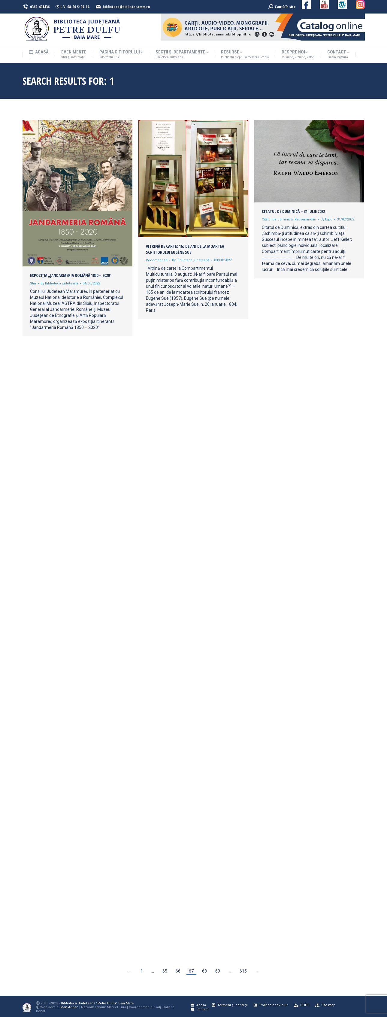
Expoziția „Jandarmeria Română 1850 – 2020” (70, 275)
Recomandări (157, 260)
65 (164, 971)
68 (204, 971)
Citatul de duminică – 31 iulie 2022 (293, 211)
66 (178, 971)
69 (217, 971)
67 (191, 971)
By (59, 283)
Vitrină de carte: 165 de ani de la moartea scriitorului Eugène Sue (185, 249)
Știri (33, 283)
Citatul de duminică (277, 219)
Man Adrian (69, 1007)
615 (243, 971)
